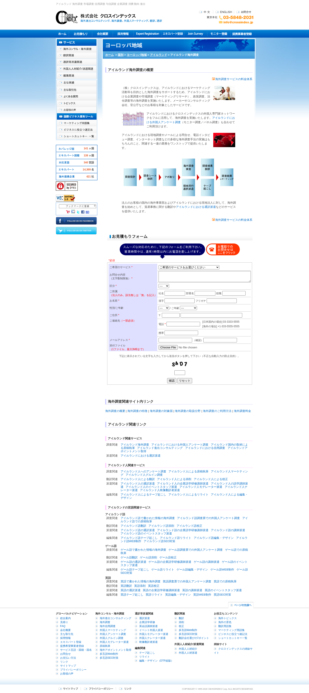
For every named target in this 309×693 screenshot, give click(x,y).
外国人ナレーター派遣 (152, 638)
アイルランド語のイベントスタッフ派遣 (146, 533)
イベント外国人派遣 (151, 630)
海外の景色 (224, 622)
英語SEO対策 (222, 594)
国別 (120, 55)
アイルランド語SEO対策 (159, 541)
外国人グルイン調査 (111, 638)
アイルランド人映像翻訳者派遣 (160, 490)
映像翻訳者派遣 (148, 642)
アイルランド (158, 55)
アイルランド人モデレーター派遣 (200, 486)
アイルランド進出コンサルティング (160, 448)
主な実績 (76, 83)
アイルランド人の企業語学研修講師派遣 (182, 483)
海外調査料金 (242, 411)
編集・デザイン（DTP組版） (156, 660)
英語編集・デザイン (178, 594)
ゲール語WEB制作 (222, 569)
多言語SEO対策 (109, 657)
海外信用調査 (108, 626)
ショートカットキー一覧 (76, 136)
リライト (144, 656)
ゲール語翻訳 (129, 557)
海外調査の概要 (115, 411)
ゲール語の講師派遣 (206, 561)
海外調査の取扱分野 (188, 411)
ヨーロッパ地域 (137, 55)
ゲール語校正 (168, 557)
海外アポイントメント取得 (115, 649)
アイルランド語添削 (161, 525)
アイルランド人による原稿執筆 (188, 471)
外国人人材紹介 (188, 648)
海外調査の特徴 (137, 411)
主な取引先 (76, 90)
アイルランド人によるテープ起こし (143, 494)
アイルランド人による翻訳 (138, 479)
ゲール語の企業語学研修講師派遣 (169, 561)
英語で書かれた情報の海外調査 (141, 581)
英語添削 (140, 585)
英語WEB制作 (202, 594)
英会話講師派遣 (148, 626)
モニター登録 (218, 33)
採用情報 (123, 33)
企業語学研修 (147, 622)
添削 (181, 622)
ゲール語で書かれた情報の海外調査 (143, 549)
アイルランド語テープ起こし (139, 537)
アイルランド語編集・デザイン (214, 537)
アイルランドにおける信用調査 (205, 448)
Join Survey (195, 33)
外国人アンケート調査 (113, 634)
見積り (80, 33)
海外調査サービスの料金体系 (232, 79)
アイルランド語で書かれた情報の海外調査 (148, 518)
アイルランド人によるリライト (188, 494)
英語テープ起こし (132, 594)
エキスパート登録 (172, 33)
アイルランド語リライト (175, 537)
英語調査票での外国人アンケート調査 (187, 581)
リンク (64, 661)
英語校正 (153, 585)
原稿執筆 (105, 645)
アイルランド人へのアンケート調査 (143, 471)
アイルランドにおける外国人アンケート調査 (179, 444)
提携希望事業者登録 (72, 645)
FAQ (62, 626)
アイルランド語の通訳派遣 (138, 530)
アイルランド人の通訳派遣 (138, 483)
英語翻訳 (126, 585)
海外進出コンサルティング (115, 618)
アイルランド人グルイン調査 (144, 474)
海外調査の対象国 (161, 411)
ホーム (109, 55)
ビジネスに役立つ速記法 (76, 129)
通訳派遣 (144, 618)
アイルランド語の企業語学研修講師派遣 (182, 530)
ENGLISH (223, 11)
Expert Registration (147, 33)
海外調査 (105, 622)
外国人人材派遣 (188, 652)
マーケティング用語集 (76, 123)
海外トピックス (76, 103)
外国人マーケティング (113, 630)
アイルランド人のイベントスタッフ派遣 (151, 486)
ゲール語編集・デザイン (192, 569)
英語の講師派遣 (192, 590)
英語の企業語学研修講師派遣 (161, 590)
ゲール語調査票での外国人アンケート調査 (195, 549)
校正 (181, 626)
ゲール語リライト (162, 569)
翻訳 (181, 618)
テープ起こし (147, 652)
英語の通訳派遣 (131, 590)
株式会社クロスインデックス (109, 17)
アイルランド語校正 (189, 525)
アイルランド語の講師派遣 (228, 530)
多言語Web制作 (109, 653)
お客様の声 (76, 110)
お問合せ (243, 11)
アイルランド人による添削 (174, 479)
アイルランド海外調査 (135, 444)
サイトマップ (68, 665)
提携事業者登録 (241, 33)
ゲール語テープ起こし (135, 569)
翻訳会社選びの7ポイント (194, 638)
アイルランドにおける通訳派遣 (196, 206)
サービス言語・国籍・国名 (76, 649)
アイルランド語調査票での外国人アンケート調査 (208, 518)
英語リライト (154, 594)
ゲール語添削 (148, 557)
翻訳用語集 (224, 626)
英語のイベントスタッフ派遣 (223, 590)
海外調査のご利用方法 (217, 411)
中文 (205, 11)
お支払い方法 (68, 657)
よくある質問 (76, 96)
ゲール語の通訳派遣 (133, 561)
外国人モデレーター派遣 (114, 642)
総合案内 (65, 618)
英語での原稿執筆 (225, 581)
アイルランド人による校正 (211, 479)
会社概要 (102, 33)
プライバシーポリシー (73, 669)
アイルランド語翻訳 (133, 525)
